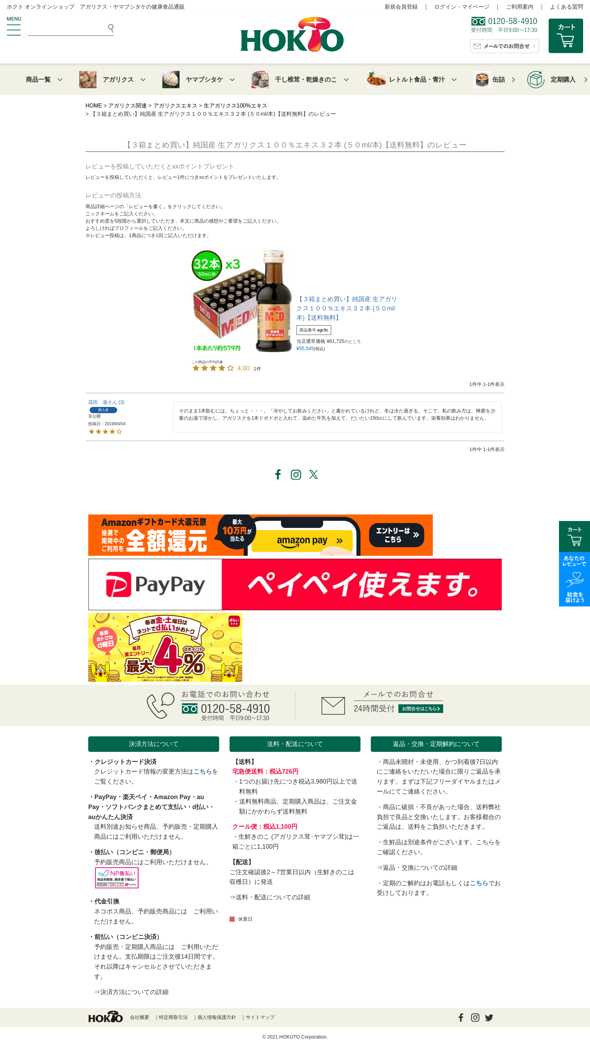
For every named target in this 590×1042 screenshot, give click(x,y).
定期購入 (563, 79)
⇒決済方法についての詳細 (131, 992)
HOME (93, 106)
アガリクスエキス (175, 106)
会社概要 (139, 1017)
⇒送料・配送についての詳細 (270, 897)
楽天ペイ (135, 797)
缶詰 (498, 79)
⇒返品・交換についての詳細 (417, 867)
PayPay (105, 797)
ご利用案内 (519, 7)
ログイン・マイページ (461, 7)
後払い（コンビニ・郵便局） (134, 852)
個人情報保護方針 (216, 1017)
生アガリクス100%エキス (235, 106)
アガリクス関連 (127, 106)
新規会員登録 (401, 7)
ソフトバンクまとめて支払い (145, 807)
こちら (202, 771)
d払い (200, 807)
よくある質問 (566, 7)
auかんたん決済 (110, 817)
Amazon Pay (172, 797)
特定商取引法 (173, 1017)
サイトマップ (260, 1017)
